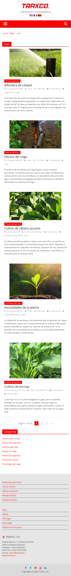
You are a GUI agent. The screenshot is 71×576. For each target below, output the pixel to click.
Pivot (13, 92)
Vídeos (5, 514)
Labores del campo (11, 438)
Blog (12, 33)
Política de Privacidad (12, 527)
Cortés (30, 89)
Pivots (20, 235)
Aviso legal (7, 523)
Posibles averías (9, 500)
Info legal (6, 518)
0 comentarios (54, 89)
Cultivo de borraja (16, 386)
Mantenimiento (9, 495)
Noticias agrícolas (12, 81)
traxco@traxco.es (17, 553)
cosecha (7, 235)
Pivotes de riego (9, 451)
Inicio (5, 33)
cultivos (14, 235)
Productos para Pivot (11, 482)
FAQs (4, 509)
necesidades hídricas (12, 314)
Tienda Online (8, 486)
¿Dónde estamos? (10, 491)
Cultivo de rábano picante (22, 228)
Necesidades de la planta (21, 307)
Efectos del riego (15, 157)
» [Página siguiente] (52, 423)
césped (7, 92)
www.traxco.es (8, 555)
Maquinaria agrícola (11, 442)
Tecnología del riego (13, 303)
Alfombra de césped (18, 85)
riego (18, 92)
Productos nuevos (10, 459)
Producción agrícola (13, 224)
